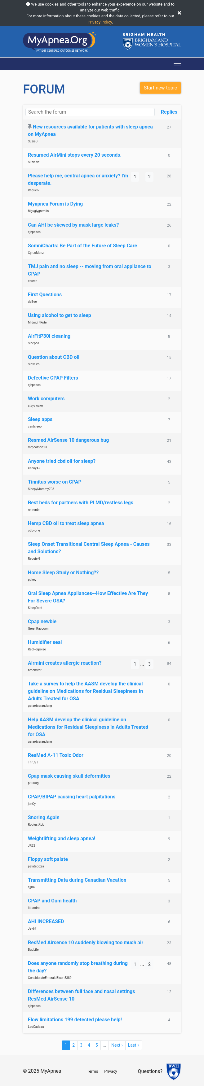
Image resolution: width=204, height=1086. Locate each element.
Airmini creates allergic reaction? (65, 663)
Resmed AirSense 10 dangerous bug (68, 440)
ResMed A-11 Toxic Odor (55, 755)
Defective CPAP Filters (53, 378)
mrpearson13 (37, 447)
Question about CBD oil (53, 357)
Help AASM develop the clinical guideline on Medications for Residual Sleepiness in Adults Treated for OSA (88, 727)
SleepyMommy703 (41, 489)
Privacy (110, 1071)
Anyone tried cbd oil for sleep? (61, 461)
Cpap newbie (42, 621)
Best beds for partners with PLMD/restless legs (80, 503)
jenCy (32, 804)
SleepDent (35, 608)
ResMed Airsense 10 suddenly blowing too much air (85, 942)
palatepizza (36, 866)
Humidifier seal (45, 642)
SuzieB (33, 141)
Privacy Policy (100, 22)
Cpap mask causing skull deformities (69, 776)
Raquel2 (33, 190)
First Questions (45, 295)
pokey (32, 580)
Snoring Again (44, 817)
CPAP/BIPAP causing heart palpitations (72, 797)
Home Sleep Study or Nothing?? (63, 573)
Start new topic (160, 88)
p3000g (33, 783)
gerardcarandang (40, 706)
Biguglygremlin (38, 211)
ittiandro (34, 908)
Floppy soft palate (48, 859)
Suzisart (33, 162)
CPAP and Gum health (52, 901)
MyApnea (50, 1071)
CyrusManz (36, 253)
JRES (31, 846)
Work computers (46, 399)
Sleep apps (40, 419)
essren (32, 281)
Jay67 (32, 929)
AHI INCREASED (46, 921)
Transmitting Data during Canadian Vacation (77, 880)
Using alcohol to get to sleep (59, 315)
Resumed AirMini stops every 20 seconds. (75, 155)
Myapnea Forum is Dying (55, 204)
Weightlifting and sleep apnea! (61, 838)
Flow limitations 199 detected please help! (75, 1020)
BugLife (33, 950)
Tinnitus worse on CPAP (55, 482)
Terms (92, 1071)
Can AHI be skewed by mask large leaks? (73, 225)
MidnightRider (38, 322)
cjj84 (31, 887)
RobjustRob (36, 825)
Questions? (150, 1071)
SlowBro (34, 364)
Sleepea (33, 343)
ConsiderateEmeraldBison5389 (50, 978)
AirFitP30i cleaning (49, 336)
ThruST (33, 762)
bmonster (35, 670)
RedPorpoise (37, 649)
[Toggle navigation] (177, 63)
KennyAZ (34, 468)
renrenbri (34, 510)
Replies (169, 112)
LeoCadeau (36, 1027)
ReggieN (34, 559)
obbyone (34, 530)
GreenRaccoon (38, 629)
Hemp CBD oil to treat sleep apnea (66, 523)
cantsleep (35, 426)
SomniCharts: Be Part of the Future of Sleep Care (82, 246)
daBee (32, 302)
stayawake (35, 406)
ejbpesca (34, 232)
